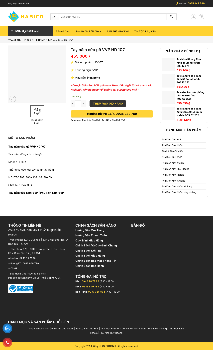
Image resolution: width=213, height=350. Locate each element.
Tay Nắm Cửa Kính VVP (60, 40)
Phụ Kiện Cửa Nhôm (172, 145)
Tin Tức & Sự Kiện (145, 31)
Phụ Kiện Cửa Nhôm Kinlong (177, 186)
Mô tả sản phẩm (21, 138)
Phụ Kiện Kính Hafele (173, 174)
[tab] (21, 138)
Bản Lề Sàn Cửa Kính (173, 151)
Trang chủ (63, 31)
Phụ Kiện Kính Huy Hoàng (175, 168)
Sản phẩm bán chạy (88, 31)
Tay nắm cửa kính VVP (23, 192)
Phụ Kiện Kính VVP (34, 40)
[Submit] (172, 16)
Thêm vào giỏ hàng (108, 103)
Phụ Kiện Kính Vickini (173, 162)
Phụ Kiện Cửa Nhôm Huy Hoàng (179, 192)
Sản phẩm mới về (118, 31)
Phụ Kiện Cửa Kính (172, 139)
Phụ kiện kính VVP (52, 192)
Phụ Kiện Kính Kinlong (173, 180)
